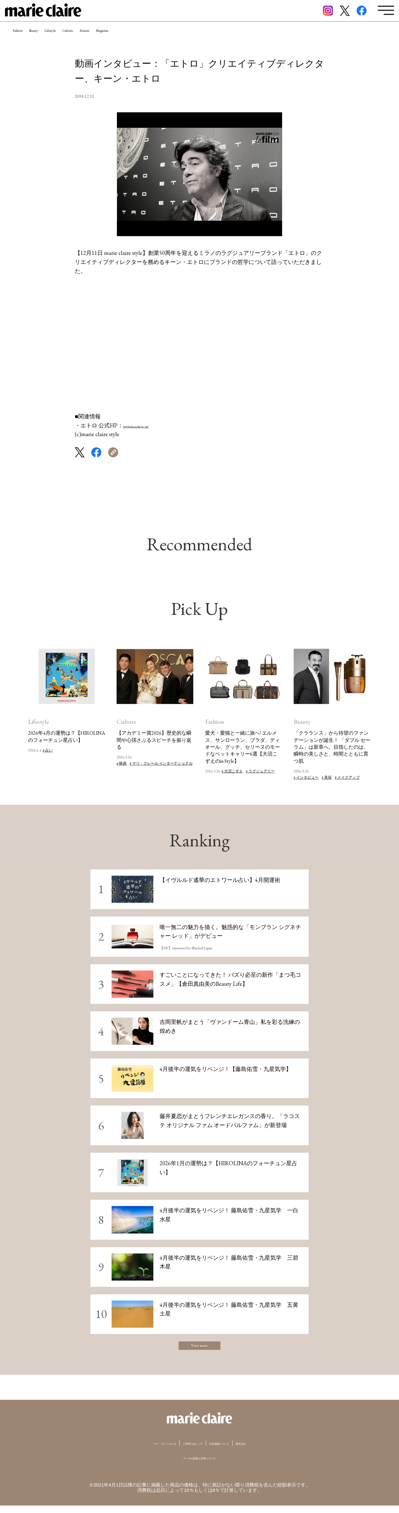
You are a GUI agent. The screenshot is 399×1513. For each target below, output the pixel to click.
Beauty (55, 39)
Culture (120, 39)
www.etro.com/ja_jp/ (146, 425)
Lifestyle (87, 39)
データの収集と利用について (199, 1465)
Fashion (25, 39)
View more (199, 1349)
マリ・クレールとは (143, 1450)
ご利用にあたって (189, 1450)
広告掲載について (233, 1450)
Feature (151, 39)
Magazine (184, 39)
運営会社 (267, 1450)
